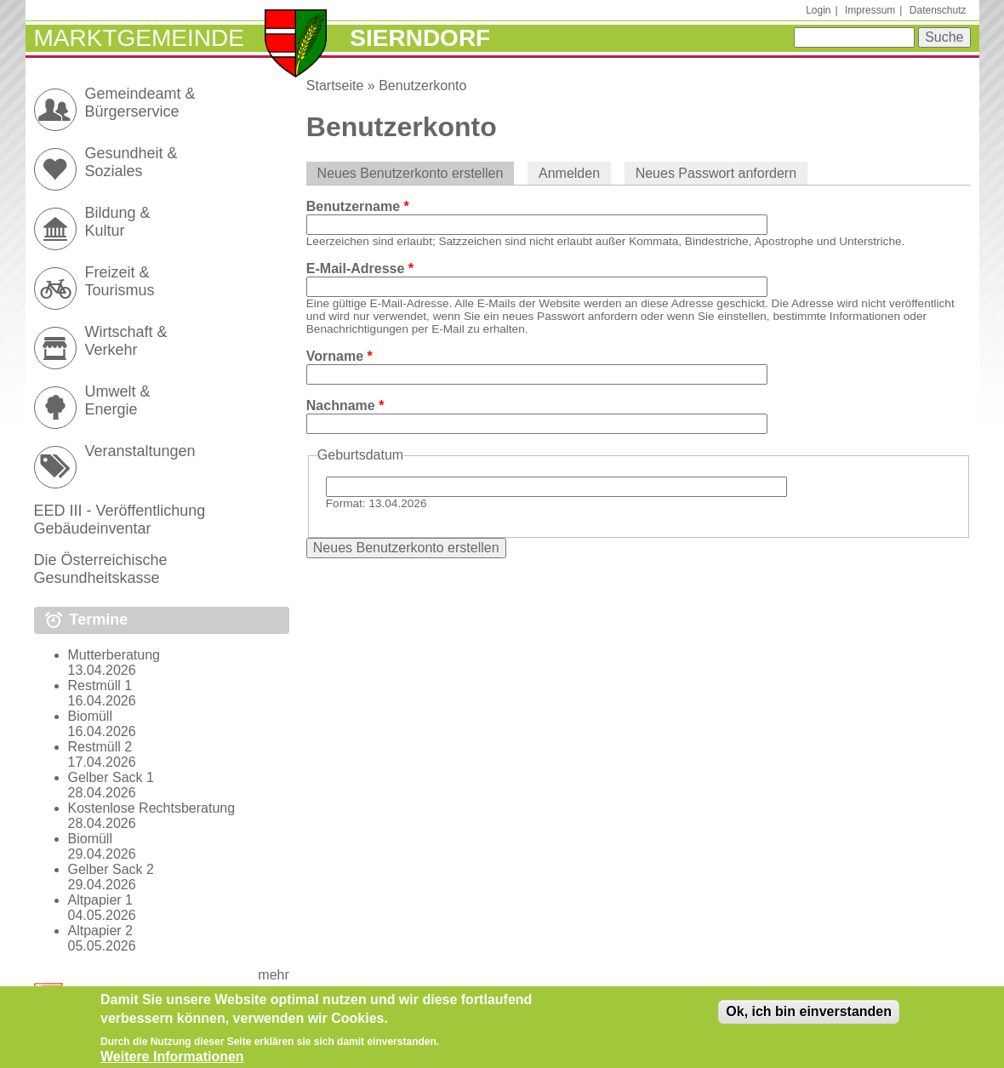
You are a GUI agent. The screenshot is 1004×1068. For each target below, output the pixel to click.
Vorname (339, 356)
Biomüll (90, 716)
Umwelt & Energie (118, 400)
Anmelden (569, 173)
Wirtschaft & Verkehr (126, 340)
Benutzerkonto (422, 85)
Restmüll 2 (100, 747)
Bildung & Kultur (118, 221)
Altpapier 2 (101, 930)
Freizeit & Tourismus (120, 281)
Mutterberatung (114, 655)
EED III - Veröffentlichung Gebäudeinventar (120, 519)
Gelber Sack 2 (111, 869)
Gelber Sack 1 (111, 777)
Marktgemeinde (139, 38)
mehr (273, 975)
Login (818, 10)
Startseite (335, 85)
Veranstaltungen (140, 451)
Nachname (345, 405)
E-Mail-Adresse (360, 268)
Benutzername (357, 206)
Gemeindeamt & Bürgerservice (140, 102)
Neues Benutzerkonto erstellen (416, 173)
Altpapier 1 (101, 900)
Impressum (870, 10)
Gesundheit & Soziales (131, 162)
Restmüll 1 (100, 685)
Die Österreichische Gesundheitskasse (101, 568)
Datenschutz (938, 10)
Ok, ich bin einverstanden (809, 1018)
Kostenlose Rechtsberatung (152, 808)
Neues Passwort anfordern (716, 173)
